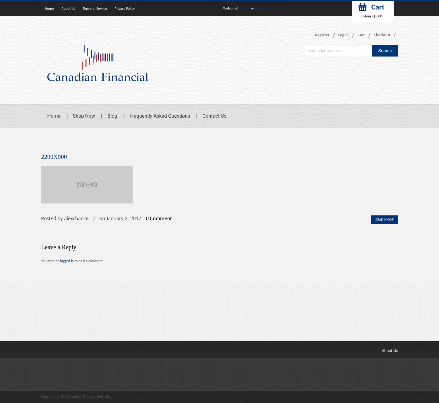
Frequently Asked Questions (160, 116)
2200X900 (54, 156)
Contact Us (214, 116)
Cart (361, 35)
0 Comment (159, 218)
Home (49, 8)
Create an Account (269, 8)
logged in (66, 261)
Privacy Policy (125, 8)
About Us (68, 8)
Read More (384, 220)
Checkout (382, 35)
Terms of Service (95, 8)
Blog (112, 116)
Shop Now (84, 116)
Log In (244, 8)
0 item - (372, 16)
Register (322, 35)
